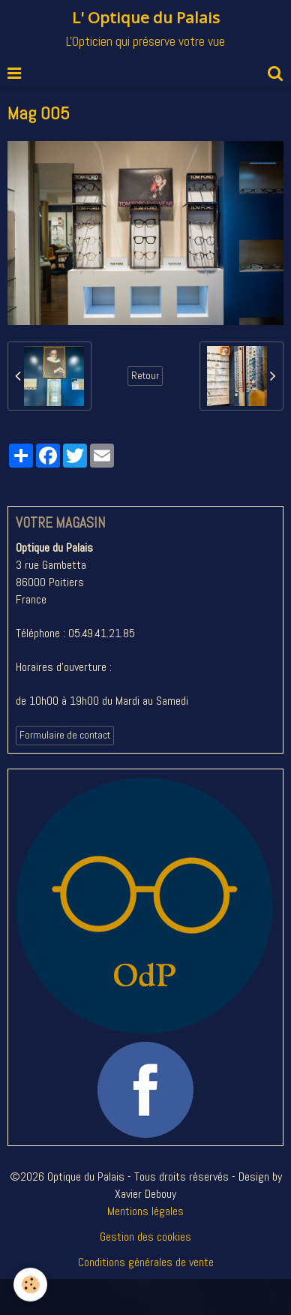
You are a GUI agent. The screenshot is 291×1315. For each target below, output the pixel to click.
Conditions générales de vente (146, 1262)
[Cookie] (30, 1284)
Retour (145, 375)
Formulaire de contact (65, 735)
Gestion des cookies (145, 1236)
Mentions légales (145, 1211)
